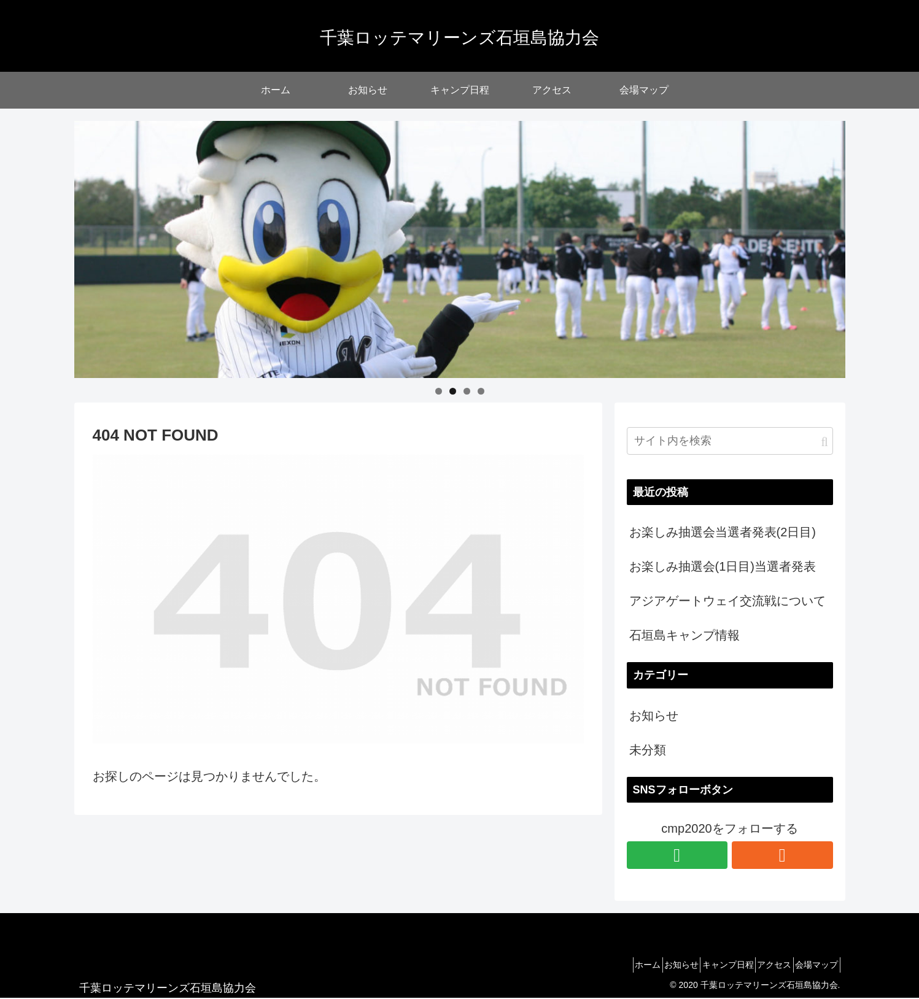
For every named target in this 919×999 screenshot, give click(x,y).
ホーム (606, 965)
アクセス (760, 965)
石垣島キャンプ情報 (684, 635)
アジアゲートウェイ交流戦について (727, 601)
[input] (730, 441)
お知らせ (653, 715)
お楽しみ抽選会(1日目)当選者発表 (722, 566)
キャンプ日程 (705, 965)
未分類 (647, 750)
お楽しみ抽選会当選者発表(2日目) (722, 532)
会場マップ (812, 965)
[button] (824, 442)
